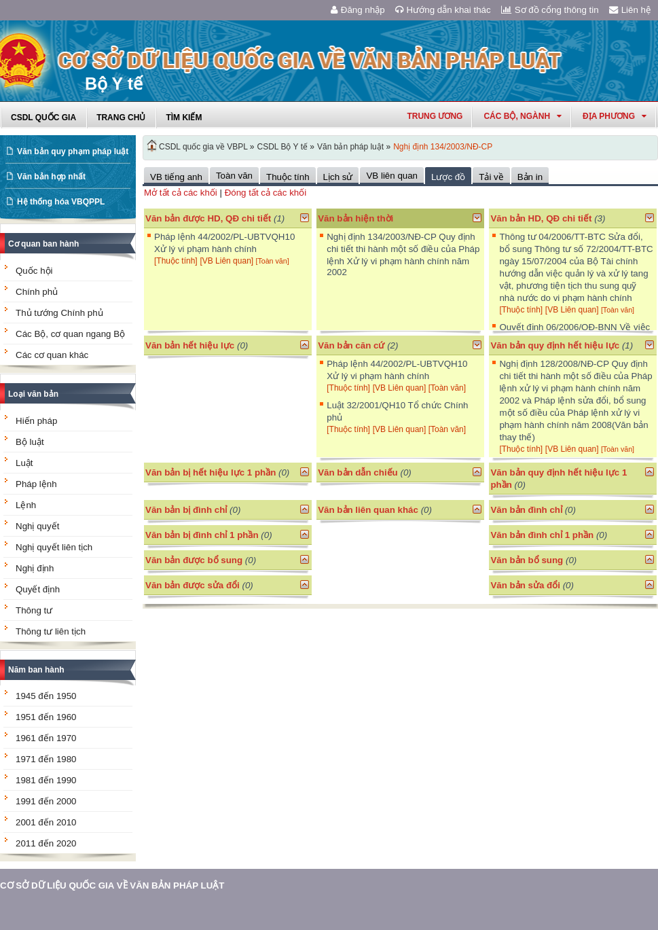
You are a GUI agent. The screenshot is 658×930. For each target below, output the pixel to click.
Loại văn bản (33, 394)
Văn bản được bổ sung (193, 560)
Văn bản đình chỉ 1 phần (541, 535)
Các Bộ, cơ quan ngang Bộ (70, 334)
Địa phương (614, 116)
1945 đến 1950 (46, 696)
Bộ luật (30, 442)
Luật (24, 463)
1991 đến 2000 (46, 801)
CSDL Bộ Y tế (282, 146)
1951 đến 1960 (46, 717)
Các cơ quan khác (52, 355)
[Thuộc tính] (176, 261)
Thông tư (34, 610)
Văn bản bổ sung (526, 560)
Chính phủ (37, 292)
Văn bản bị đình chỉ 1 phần (202, 535)
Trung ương (434, 116)
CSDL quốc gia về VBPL (203, 146)
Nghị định (35, 568)
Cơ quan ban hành (43, 244)
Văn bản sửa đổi (525, 585)
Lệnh (26, 505)
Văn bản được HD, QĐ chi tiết (208, 218)
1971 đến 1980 (46, 759)
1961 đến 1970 (46, 738)
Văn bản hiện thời (355, 218)
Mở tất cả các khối (180, 192)
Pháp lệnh (36, 484)
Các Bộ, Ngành (522, 116)
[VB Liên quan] (227, 261)
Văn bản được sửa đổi (192, 585)
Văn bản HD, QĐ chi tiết (542, 218)
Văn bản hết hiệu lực (189, 345)
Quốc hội (34, 271)
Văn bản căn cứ (351, 345)
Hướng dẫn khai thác (443, 10)
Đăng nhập (358, 10)
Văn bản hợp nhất (51, 176)
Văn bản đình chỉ (526, 510)
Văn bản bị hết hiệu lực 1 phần (210, 472)
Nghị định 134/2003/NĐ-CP (442, 146)
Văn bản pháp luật (350, 146)
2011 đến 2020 (46, 843)
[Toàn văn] (272, 261)
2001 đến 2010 (46, 822)
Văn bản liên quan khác (368, 510)
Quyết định (38, 589)
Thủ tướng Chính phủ (59, 313)
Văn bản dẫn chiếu (358, 472)
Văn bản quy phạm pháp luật (72, 151)
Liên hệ (630, 10)
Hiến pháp (36, 421)
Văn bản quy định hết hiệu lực (554, 345)
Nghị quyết (37, 526)
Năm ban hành (36, 670)
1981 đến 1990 (46, 780)
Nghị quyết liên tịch (54, 547)
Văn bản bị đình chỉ (186, 510)
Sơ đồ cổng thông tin (550, 10)
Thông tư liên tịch (51, 631)
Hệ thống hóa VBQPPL (61, 202)
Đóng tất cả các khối (266, 192)
